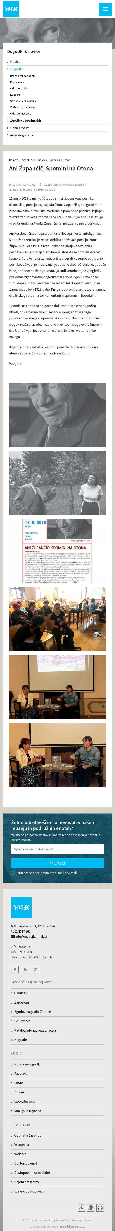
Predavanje (17, 82)
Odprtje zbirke (19, 88)
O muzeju (21, 993)
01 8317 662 (22, 931)
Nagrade (20, 1039)
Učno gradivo (18, 128)
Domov (13, 160)
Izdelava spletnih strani (44, 1226)
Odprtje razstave (20, 113)
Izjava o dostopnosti (29, 1191)
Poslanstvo (22, 1021)
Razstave (21, 1073)
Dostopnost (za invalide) (32, 1172)
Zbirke (19, 1092)
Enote (18, 1083)
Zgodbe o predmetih (24, 120)
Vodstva (20, 1154)
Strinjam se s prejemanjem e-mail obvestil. (44, 873)
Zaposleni (21, 1002)
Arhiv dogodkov (20, 135)
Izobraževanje (24, 1101)
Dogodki (15, 69)
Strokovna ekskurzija (23, 101)
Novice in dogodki (27, 1064)
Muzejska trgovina (27, 1111)
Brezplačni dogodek (22, 76)
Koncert (15, 94)
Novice (13, 61)
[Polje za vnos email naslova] (57, 849)
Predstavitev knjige (22, 184)
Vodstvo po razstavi (22, 107)
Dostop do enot (25, 1163)
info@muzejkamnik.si (31, 936)
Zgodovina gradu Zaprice (32, 1011)
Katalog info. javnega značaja (35, 1030)
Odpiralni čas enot (27, 1135)
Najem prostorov (26, 1182)
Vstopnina (21, 1144)
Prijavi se (58, 863)
